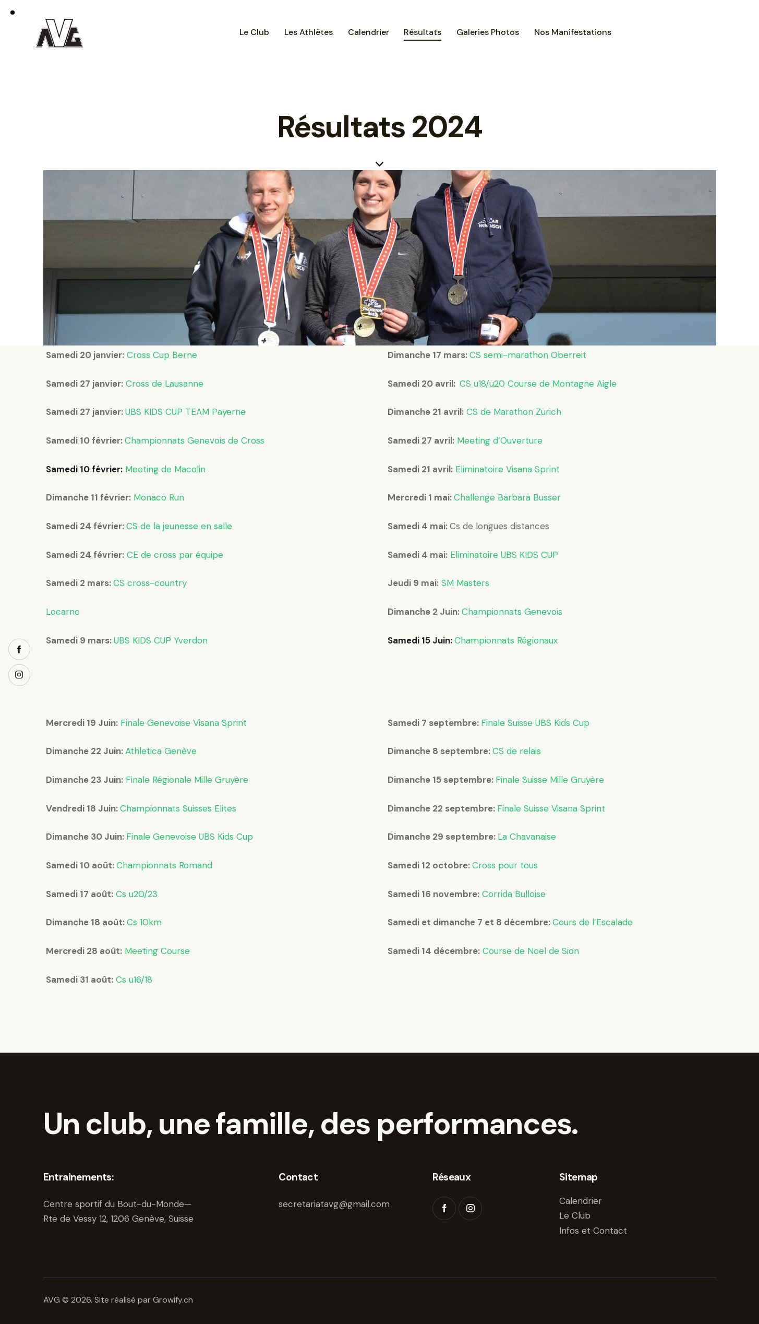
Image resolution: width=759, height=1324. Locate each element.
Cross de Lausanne (164, 383)
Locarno (63, 611)
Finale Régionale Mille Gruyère (187, 779)
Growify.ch (173, 1299)
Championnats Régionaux (506, 640)
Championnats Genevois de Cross (194, 440)
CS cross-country (150, 583)
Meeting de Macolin (165, 469)
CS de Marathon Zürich (513, 412)
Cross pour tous (505, 865)
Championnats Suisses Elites (178, 808)
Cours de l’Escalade (592, 922)
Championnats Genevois (512, 611)
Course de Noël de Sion (531, 951)
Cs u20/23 (135, 894)
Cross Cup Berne (162, 355)
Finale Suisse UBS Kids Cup (535, 723)
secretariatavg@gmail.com (334, 1204)
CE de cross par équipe (175, 554)
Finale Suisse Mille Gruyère (550, 779)
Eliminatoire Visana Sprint (507, 469)
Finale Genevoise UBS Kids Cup (189, 836)
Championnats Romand (164, 865)
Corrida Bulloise (514, 894)
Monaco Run (159, 497)
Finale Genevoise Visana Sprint (184, 723)
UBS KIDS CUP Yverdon (161, 640)
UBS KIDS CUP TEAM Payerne (185, 412)
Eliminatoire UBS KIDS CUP (504, 554)
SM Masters (465, 583)
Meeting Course (157, 951)
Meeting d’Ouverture (498, 440)
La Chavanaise (527, 836)
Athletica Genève (161, 751)
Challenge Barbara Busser (507, 497)
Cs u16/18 (134, 979)
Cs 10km (144, 922)
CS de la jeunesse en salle (179, 526)
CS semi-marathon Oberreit (527, 355)
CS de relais (516, 751)
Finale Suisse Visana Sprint (551, 808)
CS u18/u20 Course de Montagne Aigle (538, 383)
